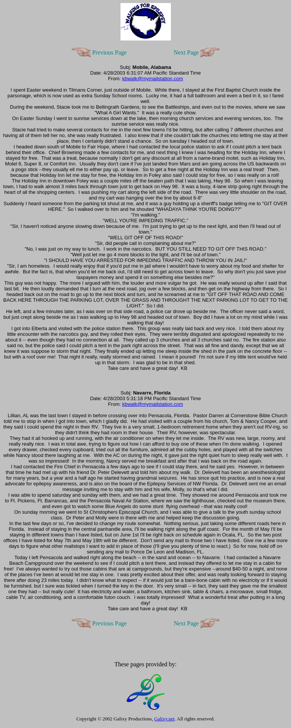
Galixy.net (164, 719)
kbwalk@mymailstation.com (152, 78)
